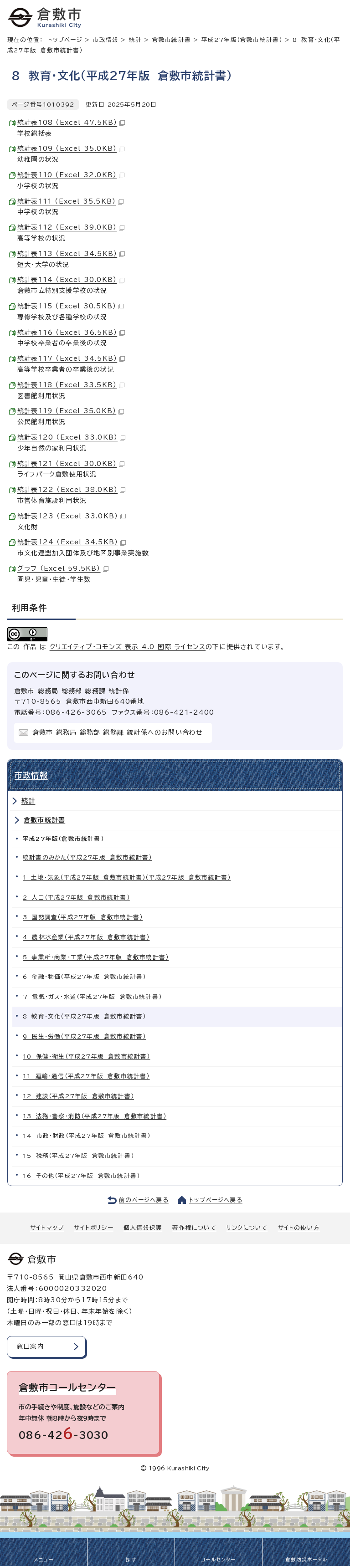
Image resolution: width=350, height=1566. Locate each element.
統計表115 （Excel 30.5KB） (70, 306)
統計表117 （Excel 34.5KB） (71, 358)
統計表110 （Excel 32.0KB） (70, 175)
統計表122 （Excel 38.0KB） (71, 489)
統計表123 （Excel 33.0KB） (71, 516)
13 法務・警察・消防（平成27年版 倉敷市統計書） (94, 1116)
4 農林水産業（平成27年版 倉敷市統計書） (86, 937)
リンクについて (247, 1228)
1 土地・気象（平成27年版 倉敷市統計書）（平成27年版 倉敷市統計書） (127, 877)
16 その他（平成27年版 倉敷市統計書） (81, 1176)
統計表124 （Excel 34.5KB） (71, 542)
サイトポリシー (93, 1228)
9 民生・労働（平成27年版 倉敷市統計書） (84, 1036)
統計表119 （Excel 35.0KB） (70, 411)
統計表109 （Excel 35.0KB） (70, 148)
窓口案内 (30, 1346)
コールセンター (218, 1559)
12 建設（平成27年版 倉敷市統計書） (78, 1096)
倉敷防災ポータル (306, 1559)
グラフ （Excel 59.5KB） (62, 568)
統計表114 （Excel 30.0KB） (70, 279)
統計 (135, 40)
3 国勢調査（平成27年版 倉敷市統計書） (83, 917)
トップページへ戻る (215, 1200)
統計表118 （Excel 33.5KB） (70, 385)
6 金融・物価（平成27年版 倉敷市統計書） (84, 977)
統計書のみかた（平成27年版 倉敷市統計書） (87, 857)
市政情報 (105, 40)
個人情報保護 (143, 1228)
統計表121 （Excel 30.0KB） (70, 464)
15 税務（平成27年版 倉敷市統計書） (78, 1156)
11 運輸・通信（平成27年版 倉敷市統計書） (86, 1076)
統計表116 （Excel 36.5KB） (71, 332)
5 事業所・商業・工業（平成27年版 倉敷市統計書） (96, 957)
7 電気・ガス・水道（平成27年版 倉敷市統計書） (92, 997)
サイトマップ (47, 1228)
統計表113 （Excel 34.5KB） (71, 254)
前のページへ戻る (144, 1200)
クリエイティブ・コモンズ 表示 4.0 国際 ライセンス (128, 647)
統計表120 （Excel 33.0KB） (71, 437)
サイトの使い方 (299, 1228)
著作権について (194, 1228)
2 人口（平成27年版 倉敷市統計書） (76, 898)
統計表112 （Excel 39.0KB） (70, 227)
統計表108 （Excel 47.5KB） (71, 122)
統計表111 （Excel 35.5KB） (70, 201)
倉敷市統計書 (171, 40)
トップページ (65, 40)
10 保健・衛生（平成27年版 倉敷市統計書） (86, 1056)
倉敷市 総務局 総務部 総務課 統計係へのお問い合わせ (117, 732)
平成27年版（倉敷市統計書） (242, 40)
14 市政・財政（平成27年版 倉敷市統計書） (87, 1136)
